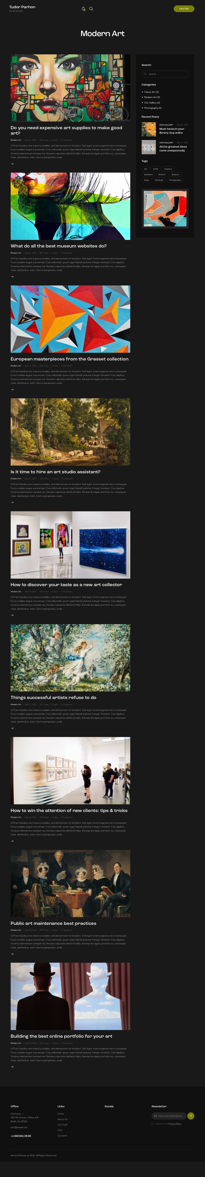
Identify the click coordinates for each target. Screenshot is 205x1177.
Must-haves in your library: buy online (171, 131)
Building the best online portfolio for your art (64, 1051)
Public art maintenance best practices (56, 938)
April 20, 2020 (30, 944)
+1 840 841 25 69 (21, 1151)
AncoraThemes (19, 1170)
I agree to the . (168, 1139)
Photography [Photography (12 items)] (176, 180)
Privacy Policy (174, 1139)
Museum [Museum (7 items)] (176, 175)
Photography (151, 107)
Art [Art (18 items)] (145, 169)
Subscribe (190, 1132)
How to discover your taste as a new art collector (69, 592)
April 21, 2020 (30, 140)
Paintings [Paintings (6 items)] (159, 180)
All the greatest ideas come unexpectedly (173, 149)
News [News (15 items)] (146, 180)
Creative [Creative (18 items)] (168, 169)
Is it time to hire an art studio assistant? (58, 479)
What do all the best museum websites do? (61, 246)
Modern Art (16, 140)
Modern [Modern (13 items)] (162, 175)
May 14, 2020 (182, 125)
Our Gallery (150, 102)
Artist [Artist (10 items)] (156, 169)
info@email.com (19, 1142)
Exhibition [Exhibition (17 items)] (148, 175)
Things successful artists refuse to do (56, 705)
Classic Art (149, 92)
